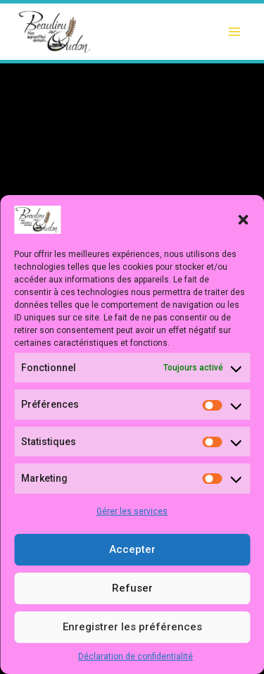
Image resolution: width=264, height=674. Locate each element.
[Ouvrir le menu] (234, 31)
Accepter (132, 549)
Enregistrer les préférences (132, 626)
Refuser (132, 588)
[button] (243, 220)
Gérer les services (132, 511)
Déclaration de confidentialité (135, 656)
